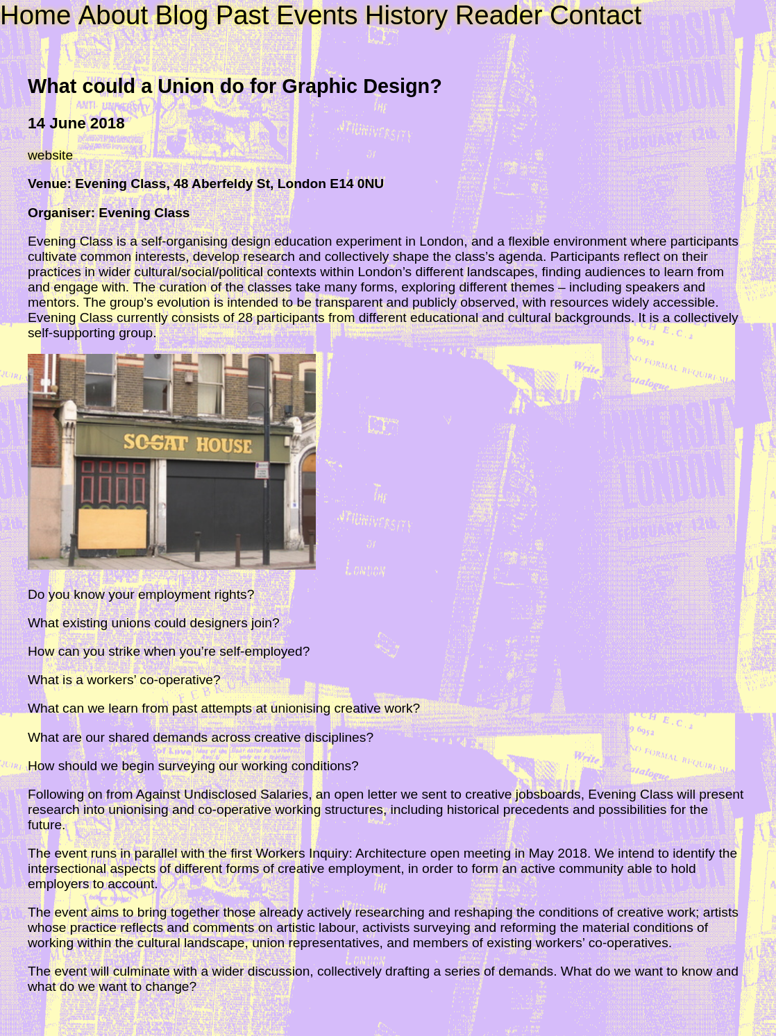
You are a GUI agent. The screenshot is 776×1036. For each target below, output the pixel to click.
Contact (595, 15)
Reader (499, 15)
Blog (181, 15)
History (406, 15)
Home (35, 15)
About (113, 15)
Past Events (287, 15)
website (50, 155)
